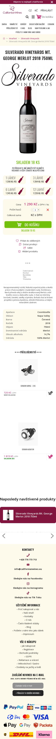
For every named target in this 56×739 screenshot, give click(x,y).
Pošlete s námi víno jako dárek (28, 32)
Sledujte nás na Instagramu (28, 588)
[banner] (13, 9)
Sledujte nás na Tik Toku (28, 597)
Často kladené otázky (28, 623)
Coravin (51, 24)
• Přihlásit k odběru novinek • (28, 693)
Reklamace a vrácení (29, 660)
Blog (30, 28)
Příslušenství (12, 28)
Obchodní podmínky (28, 653)
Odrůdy (23, 24)
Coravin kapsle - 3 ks (28, 386)
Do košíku (28, 224)
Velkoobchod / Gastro (28, 663)
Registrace (29, 649)
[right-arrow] (52, 536)
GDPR (29, 656)
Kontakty (28, 616)
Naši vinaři (29, 612)
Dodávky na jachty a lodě (28, 667)
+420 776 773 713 (28, 559)
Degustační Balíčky (37, 24)
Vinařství (13, 24)
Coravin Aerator (28, 449)
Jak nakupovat (28, 645)
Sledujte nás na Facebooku (28, 578)
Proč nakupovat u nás (28, 609)
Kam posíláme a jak (42, 28)
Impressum (28, 634)
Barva (4, 24)
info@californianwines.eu (28, 569)
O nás (23, 28)
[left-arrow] (3, 536)
